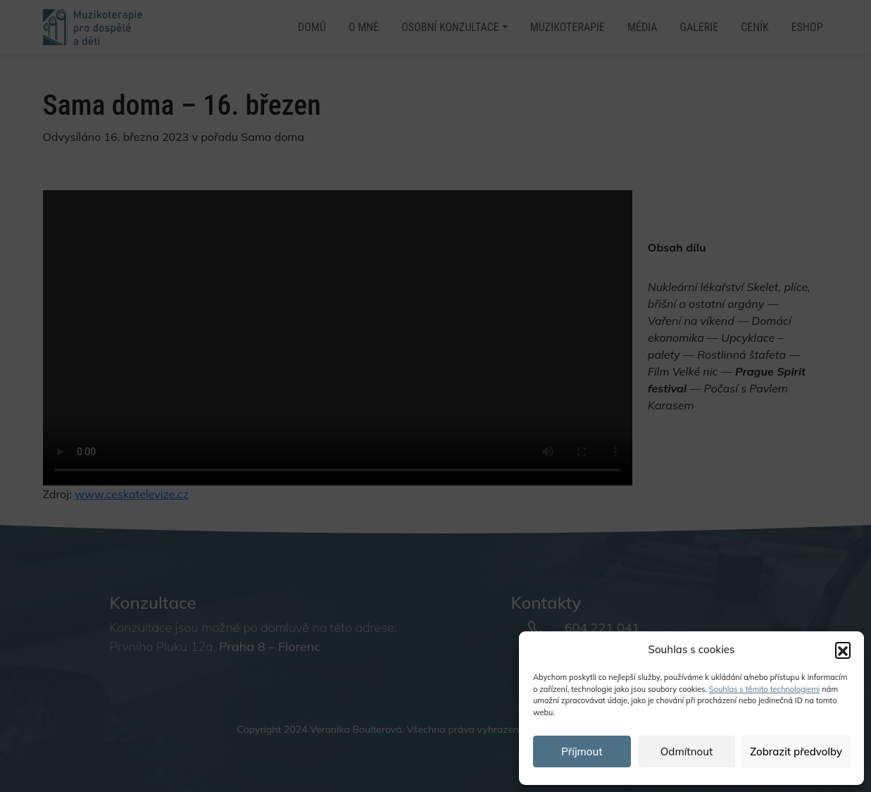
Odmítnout (686, 751)
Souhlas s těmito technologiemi (764, 689)
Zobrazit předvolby (796, 751)
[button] (843, 650)
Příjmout (581, 751)
